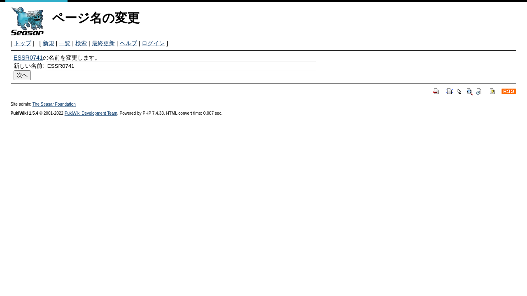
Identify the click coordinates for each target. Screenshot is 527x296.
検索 (81, 43)
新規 (48, 43)
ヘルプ (128, 43)
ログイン (153, 43)
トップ (22, 43)
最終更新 (103, 43)
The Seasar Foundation (54, 104)
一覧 (64, 43)
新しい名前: (29, 65)
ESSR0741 (28, 57)
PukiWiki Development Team (91, 113)
